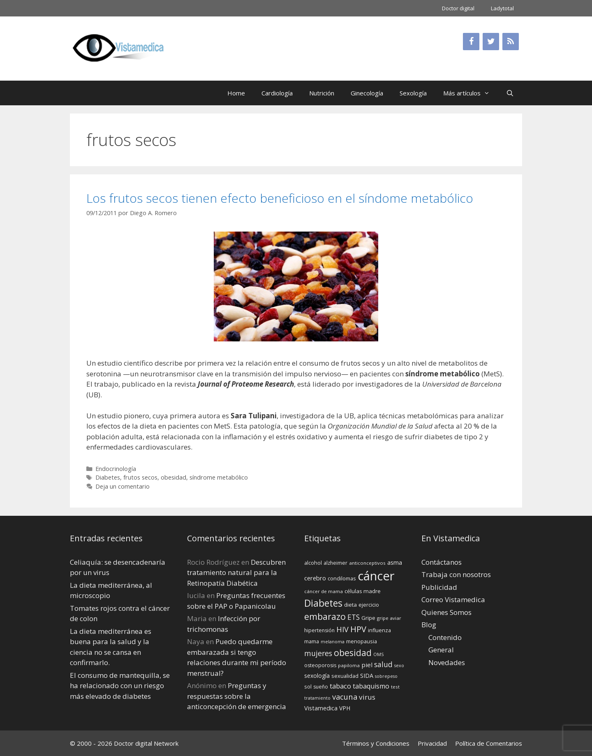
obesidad (173, 477)
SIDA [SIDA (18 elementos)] (366, 675)
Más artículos (470, 93)
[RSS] (510, 41)
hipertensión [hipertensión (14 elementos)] (319, 630)
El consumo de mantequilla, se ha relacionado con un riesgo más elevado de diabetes (120, 685)
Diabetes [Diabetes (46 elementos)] (323, 603)
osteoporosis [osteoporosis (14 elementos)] (320, 665)
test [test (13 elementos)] (395, 687)
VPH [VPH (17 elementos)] (344, 708)
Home (236, 93)
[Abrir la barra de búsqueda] (510, 93)
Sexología (413, 93)
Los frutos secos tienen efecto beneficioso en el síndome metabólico (279, 198)
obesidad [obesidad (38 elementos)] (353, 653)
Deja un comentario (122, 486)
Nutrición (321, 93)
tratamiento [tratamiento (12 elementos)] (317, 698)
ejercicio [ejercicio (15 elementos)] (368, 604)
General (441, 649)
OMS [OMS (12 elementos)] (378, 654)
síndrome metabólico (219, 477)
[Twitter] (491, 41)
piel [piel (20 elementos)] (366, 665)
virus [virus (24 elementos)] (367, 697)
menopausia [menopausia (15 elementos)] (361, 641)
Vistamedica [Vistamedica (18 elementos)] (321, 708)
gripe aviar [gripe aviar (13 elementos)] (389, 618)
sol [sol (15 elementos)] (308, 686)
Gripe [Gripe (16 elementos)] (368, 617)
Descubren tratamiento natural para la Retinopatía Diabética (236, 572)
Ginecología (367, 93)
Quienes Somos (446, 612)
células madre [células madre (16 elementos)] (363, 591)
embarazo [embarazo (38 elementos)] (325, 616)
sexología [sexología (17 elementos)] (317, 675)
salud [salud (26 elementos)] (383, 664)
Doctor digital (458, 8)
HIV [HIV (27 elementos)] (342, 629)
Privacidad (432, 743)
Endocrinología (115, 469)
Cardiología (277, 93)
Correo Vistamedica (453, 599)
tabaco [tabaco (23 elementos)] (340, 686)
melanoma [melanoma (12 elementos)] (333, 642)
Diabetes (107, 477)
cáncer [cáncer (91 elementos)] (376, 576)
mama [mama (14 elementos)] (311, 641)
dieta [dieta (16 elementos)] (350, 604)
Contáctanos (441, 562)
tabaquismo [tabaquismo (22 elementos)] (371, 686)
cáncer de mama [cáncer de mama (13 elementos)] (323, 591)
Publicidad (439, 587)
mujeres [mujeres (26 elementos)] (318, 653)
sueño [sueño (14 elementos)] (320, 686)
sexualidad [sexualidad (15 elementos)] (344, 675)
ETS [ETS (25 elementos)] (353, 617)
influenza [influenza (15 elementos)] (379, 630)
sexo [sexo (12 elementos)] (399, 665)
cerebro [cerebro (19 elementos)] (315, 578)
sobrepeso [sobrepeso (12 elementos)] (386, 676)
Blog (428, 624)
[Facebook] (471, 41)
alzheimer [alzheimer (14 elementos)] (335, 562)
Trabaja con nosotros (456, 574)
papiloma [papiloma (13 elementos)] (349, 665)
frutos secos (140, 477)
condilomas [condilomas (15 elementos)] (342, 578)
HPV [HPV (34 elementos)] (358, 629)
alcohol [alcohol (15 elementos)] (313, 562)
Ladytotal (502, 8)
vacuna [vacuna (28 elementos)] (344, 696)
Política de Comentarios (488, 743)
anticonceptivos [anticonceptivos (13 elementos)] (367, 563)
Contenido (445, 637)
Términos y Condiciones (375, 743)
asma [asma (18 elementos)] (394, 562)
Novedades (446, 662)
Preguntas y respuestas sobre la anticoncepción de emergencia (236, 696)
